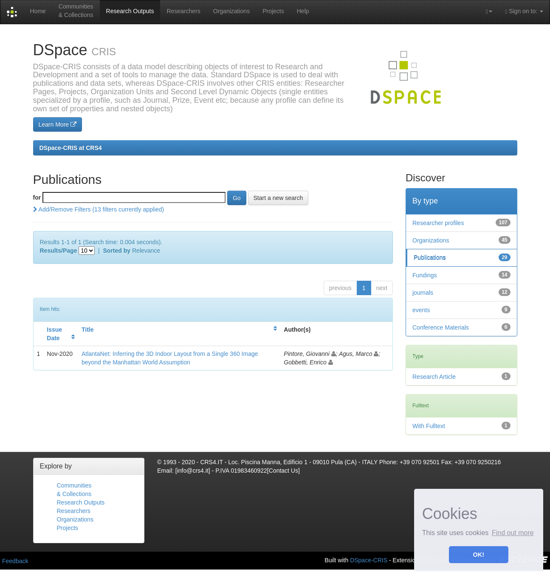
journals (422, 292)
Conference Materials (440, 327)
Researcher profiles (438, 223)
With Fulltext (428, 426)
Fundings (424, 275)
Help (303, 11)
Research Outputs (130, 11)
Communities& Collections (76, 10)
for (37, 197)
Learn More (57, 124)
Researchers (183, 11)
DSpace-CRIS (368, 559)
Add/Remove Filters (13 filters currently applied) (98, 209)
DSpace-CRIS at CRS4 (70, 147)
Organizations (231, 11)
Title (88, 329)
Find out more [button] (513, 532)
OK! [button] (478, 554)
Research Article (434, 376)
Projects (273, 11)
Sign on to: (524, 11)
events (421, 310)
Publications (430, 257)
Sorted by (117, 250)
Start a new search (278, 198)
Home (37, 11)
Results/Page (58, 250)
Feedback (15, 561)
